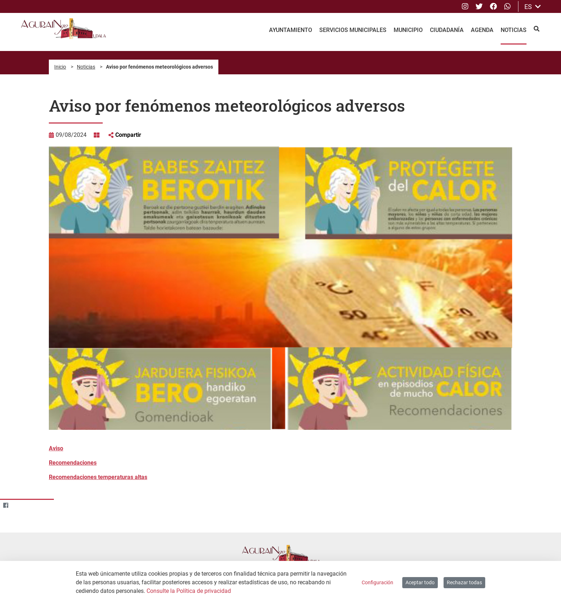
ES (532, 6)
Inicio (60, 67)
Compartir (128, 134)
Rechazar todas (464, 582)
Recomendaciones (73, 462)
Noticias (86, 67)
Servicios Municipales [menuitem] (352, 30)
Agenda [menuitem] (482, 30)
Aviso (56, 448)
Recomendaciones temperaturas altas (98, 477)
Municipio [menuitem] (408, 30)
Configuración (377, 582)
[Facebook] (5, 505)
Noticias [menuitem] (514, 30)
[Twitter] (19, 505)
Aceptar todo (420, 582)
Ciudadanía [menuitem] (447, 30)
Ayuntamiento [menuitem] (290, 30)
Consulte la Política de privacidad (189, 590)
